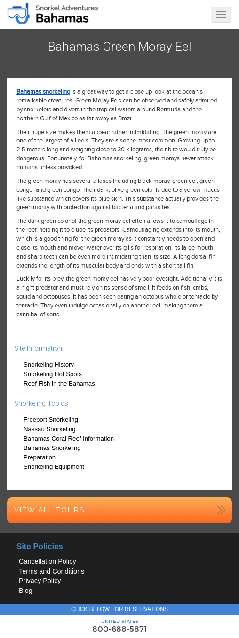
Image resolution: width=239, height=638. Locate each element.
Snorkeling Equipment (54, 466)
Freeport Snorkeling (51, 419)
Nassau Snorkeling (50, 429)
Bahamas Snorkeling (52, 447)
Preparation (40, 457)
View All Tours (49, 510)
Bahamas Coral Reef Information (69, 438)
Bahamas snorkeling (43, 91)
